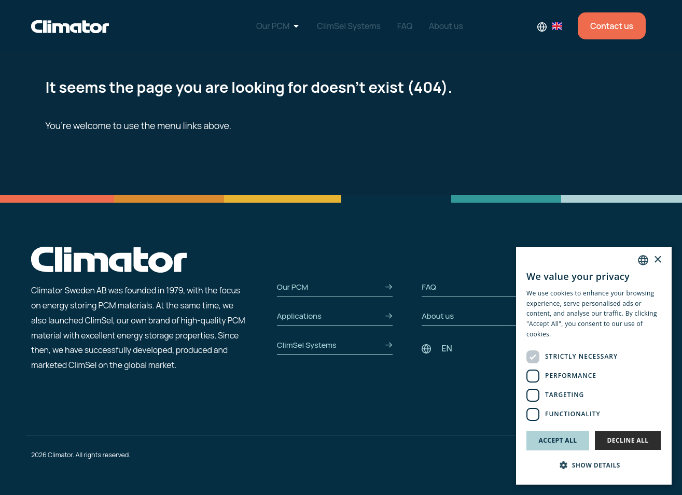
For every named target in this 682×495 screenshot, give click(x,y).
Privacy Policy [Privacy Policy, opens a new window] (573, 334)
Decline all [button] (628, 440)
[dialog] (594, 366)
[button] (593, 465)
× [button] (657, 260)
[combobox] (643, 260)
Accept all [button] (558, 440)
